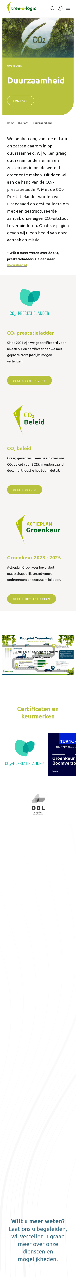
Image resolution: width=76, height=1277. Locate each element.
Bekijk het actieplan (31, 599)
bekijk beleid (24, 490)
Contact (20, 100)
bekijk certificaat (29, 380)
